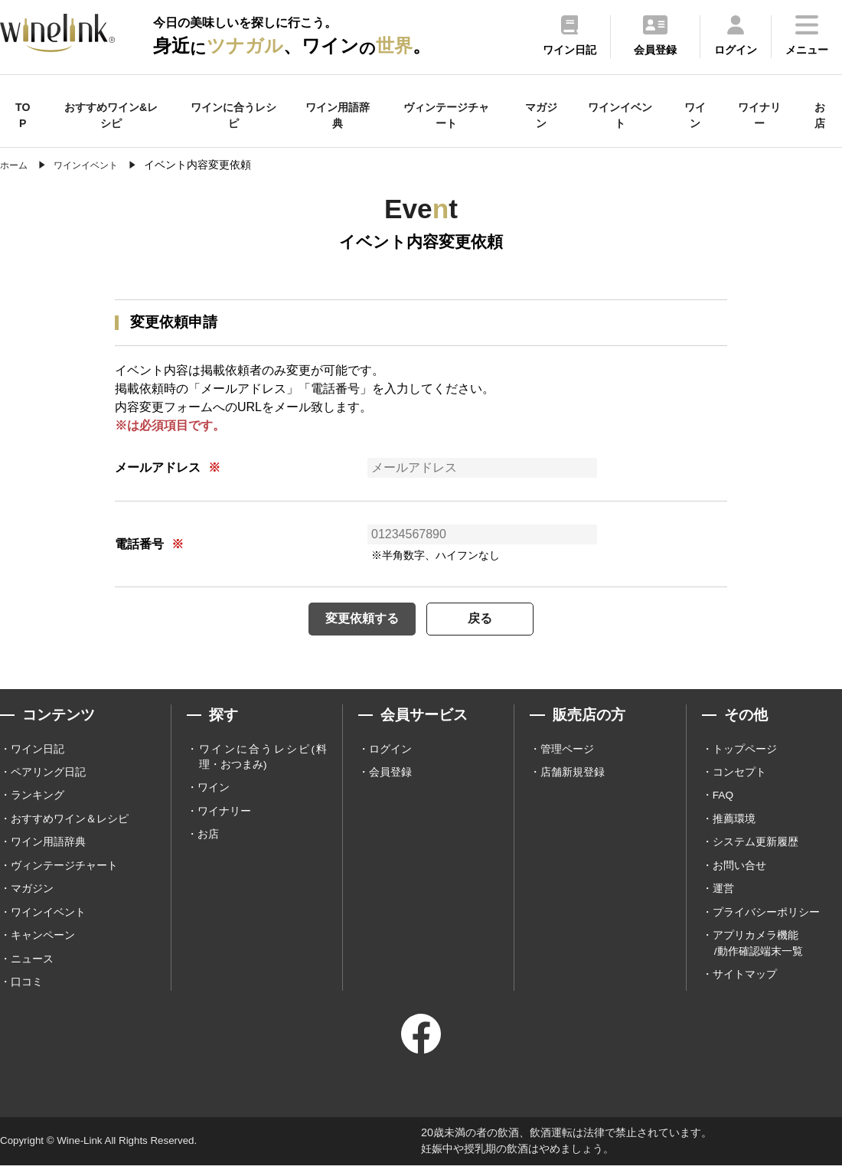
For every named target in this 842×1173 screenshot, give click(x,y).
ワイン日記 (37, 752)
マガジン (541, 115)
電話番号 (139, 544)
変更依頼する (352, 620)
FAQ (723, 799)
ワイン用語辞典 (337, 115)
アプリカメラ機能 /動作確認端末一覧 (758, 950)
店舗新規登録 (572, 775)
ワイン (695, 115)
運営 (723, 895)
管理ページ (567, 752)
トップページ (745, 752)
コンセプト (739, 775)
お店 (819, 115)
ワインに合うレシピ (233, 115)
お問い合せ (739, 871)
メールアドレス (158, 467)
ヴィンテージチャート (446, 115)
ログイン (390, 752)
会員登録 (390, 775)
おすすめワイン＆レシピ (70, 824)
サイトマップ (745, 982)
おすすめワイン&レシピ (111, 115)
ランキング (37, 799)
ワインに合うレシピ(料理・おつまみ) (263, 760)
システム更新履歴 (755, 847)
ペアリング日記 (48, 775)
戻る (489, 620)
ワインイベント (620, 115)
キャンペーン (43, 942)
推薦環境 (734, 824)
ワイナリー (759, 115)
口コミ (27, 990)
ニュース (32, 966)
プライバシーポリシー (766, 919)
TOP (22, 115)
